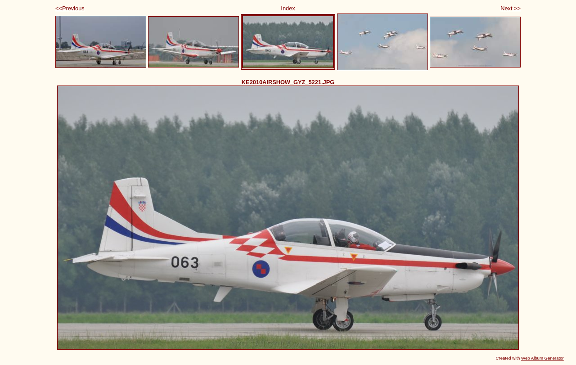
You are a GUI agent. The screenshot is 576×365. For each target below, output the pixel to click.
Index (288, 8)
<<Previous (70, 8)
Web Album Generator (542, 358)
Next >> (510, 8)
